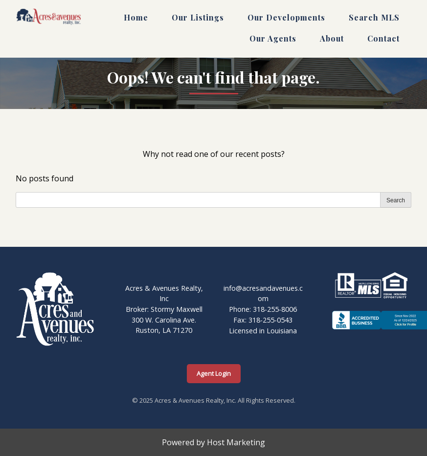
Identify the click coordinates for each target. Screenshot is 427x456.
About (332, 38)
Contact (383, 38)
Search (395, 200)
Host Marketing (236, 442)
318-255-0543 (270, 320)
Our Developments (286, 17)
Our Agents (272, 38)
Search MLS (374, 17)
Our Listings (198, 17)
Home (136, 17)
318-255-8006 (275, 309)
